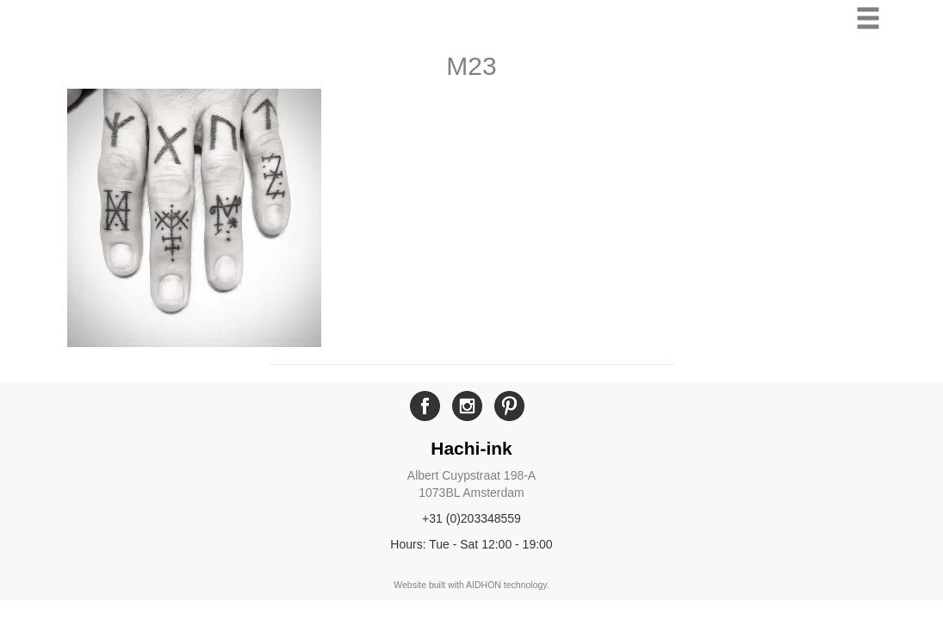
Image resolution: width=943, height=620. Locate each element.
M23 (471, 66)
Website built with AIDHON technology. (471, 585)
